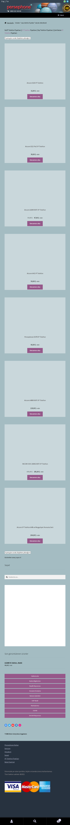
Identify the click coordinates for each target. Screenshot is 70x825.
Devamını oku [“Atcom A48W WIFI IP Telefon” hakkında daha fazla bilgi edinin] (35, 414)
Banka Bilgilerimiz (35, 681)
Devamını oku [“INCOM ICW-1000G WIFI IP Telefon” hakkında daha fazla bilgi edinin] (35, 477)
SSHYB (35, 711)
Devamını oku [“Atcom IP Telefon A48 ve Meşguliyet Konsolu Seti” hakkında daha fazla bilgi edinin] (35, 541)
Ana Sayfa (10, 23)
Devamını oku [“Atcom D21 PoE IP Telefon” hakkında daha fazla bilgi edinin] (35, 160)
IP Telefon (26, 30)
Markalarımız (35, 706)
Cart (54, 820)
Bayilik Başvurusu (35, 686)
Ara (35, 821)
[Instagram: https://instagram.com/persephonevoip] (20, 725)
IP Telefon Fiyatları (12, 759)
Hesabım (11, 821)
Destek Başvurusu (35, 716)
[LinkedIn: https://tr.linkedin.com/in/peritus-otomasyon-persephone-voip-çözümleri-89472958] (16, 725)
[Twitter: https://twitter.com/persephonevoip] (9, 725)
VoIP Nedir (35, 701)
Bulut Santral (10, 762)
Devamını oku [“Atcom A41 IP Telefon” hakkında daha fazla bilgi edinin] (35, 287)
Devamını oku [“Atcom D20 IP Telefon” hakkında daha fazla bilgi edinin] (35, 96)
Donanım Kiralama (35, 691)
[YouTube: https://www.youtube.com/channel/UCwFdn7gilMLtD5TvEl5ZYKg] (13, 725)
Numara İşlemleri (35, 696)
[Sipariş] (18, 38)
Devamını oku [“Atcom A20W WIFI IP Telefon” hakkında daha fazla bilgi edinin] (35, 223)
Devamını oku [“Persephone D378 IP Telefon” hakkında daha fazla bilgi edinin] (35, 350)
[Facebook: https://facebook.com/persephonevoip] (6, 725)
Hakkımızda (35, 676)
